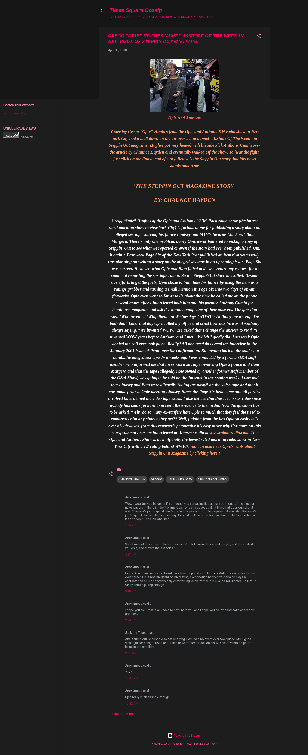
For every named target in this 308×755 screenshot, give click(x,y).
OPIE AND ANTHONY (212, 479)
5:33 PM (130, 554)
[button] (258, 36)
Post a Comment (124, 714)
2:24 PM (130, 620)
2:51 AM (130, 653)
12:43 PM (131, 678)
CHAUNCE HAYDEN (131, 479)
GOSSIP (156, 479)
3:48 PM (130, 591)
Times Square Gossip (136, 10)
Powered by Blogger (185, 735)
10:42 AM (131, 703)
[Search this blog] (30, 113)
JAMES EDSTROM (179, 479)
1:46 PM (130, 525)
